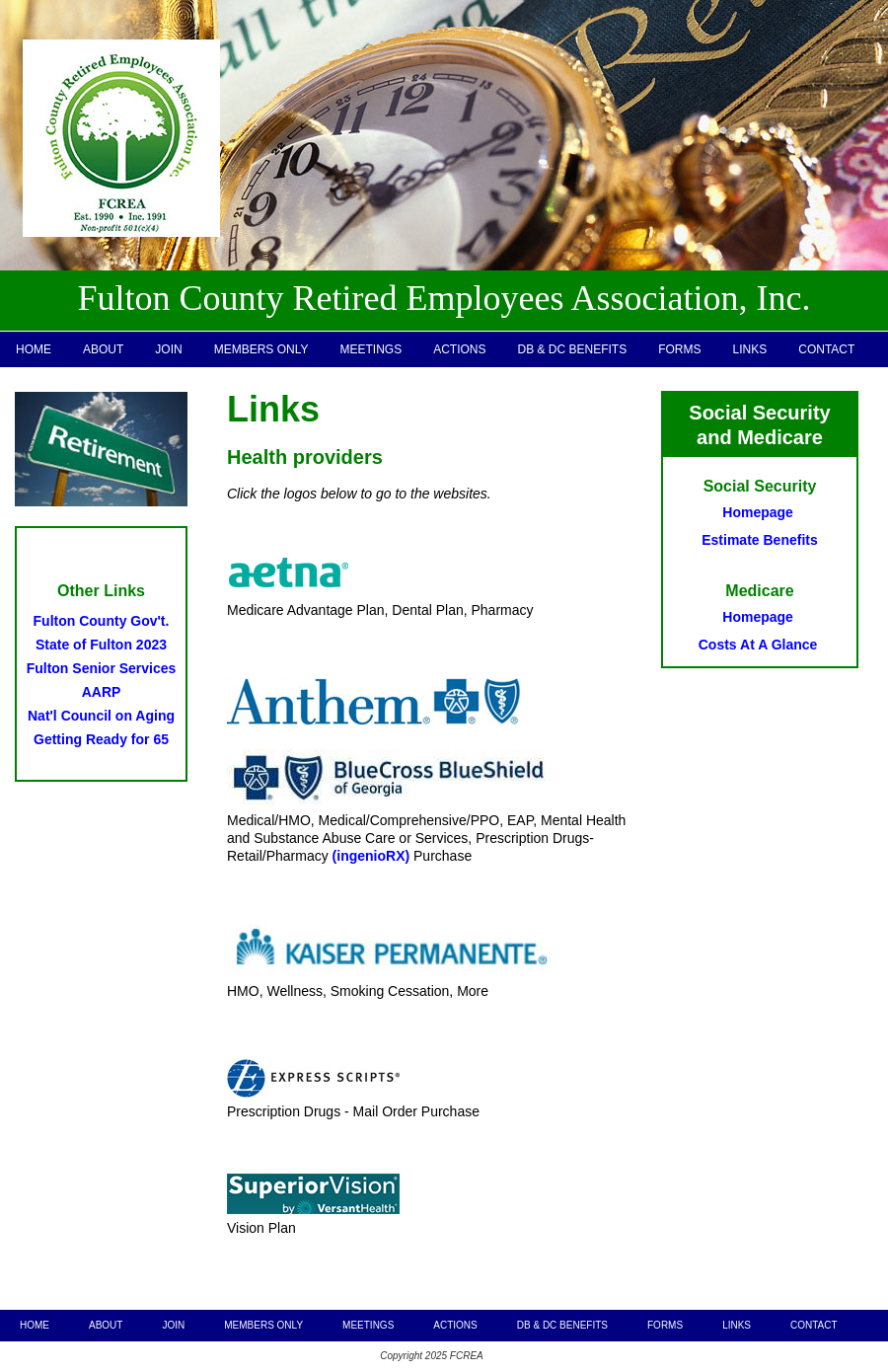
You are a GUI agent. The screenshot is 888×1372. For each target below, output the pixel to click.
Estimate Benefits (759, 540)
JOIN (168, 349)
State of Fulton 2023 (101, 644)
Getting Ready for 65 (101, 739)
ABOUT (103, 349)
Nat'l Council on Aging (101, 716)
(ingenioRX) (371, 856)
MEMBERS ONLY (261, 349)
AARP (101, 692)
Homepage (757, 512)
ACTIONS (459, 349)
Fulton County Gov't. (102, 621)
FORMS (679, 349)
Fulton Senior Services (102, 668)
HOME (33, 349)
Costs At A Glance (758, 644)
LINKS (750, 349)
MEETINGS (370, 349)
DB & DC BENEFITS (573, 349)
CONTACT (826, 349)
